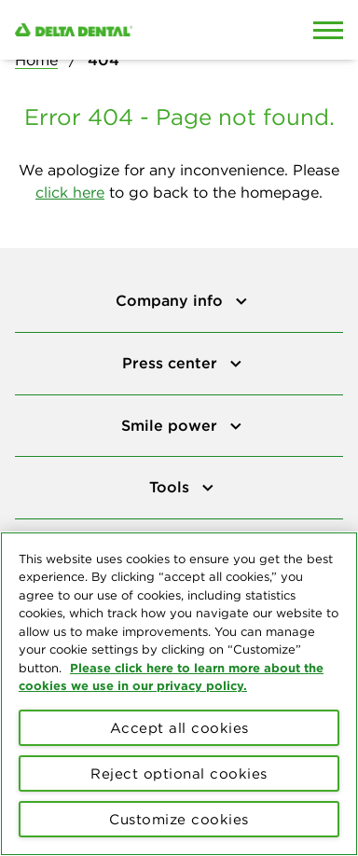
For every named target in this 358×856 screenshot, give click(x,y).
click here (69, 192)
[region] (179, 694)
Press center (172, 362)
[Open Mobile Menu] (328, 30)
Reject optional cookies (179, 773)
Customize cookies (179, 819)
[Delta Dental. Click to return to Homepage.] (134, 29)
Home (36, 59)
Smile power (171, 425)
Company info (171, 300)
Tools (171, 486)
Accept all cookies (179, 728)
